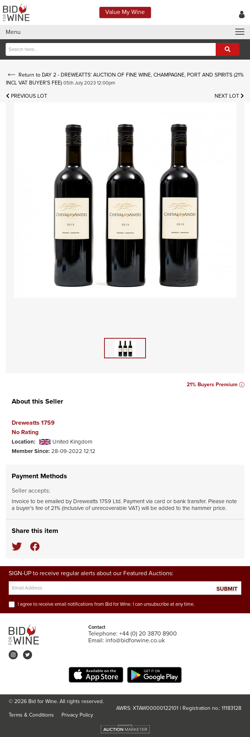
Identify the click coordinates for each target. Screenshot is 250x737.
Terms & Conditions (31, 715)
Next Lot (229, 96)
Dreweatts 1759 (33, 423)
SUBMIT (227, 589)
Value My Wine (125, 12)
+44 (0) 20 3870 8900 (148, 633)
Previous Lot (26, 96)
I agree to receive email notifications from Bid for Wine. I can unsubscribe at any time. (106, 604)
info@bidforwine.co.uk (135, 640)
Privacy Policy (77, 715)
